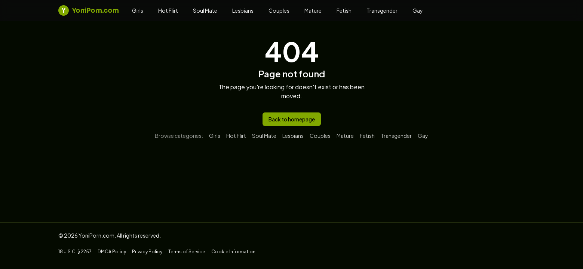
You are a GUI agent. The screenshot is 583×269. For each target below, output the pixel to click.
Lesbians (243, 10)
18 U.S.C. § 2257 (75, 251)
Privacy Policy (147, 251)
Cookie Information (233, 251)
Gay (417, 10)
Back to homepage (292, 119)
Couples (279, 10)
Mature (313, 10)
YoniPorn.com (88, 10)
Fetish (344, 10)
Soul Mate (205, 10)
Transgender (382, 10)
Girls (137, 10)
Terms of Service (186, 251)
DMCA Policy (112, 251)
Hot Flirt (168, 10)
